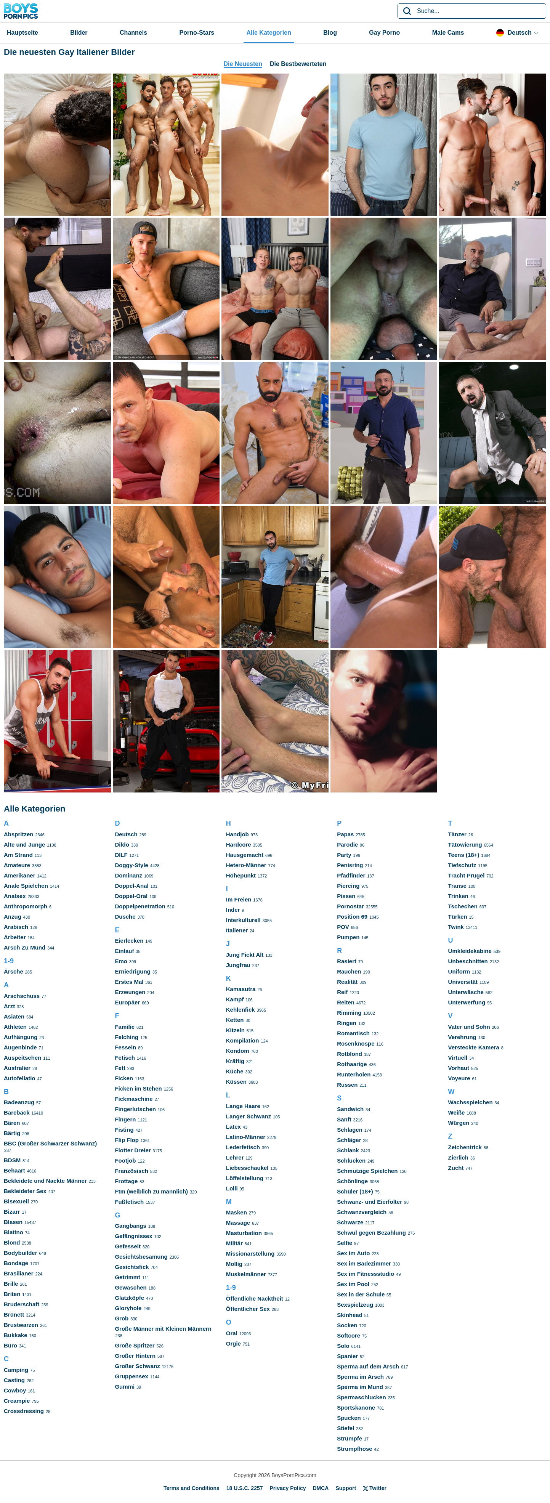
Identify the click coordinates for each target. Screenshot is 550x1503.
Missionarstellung (250, 1253)
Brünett (14, 1314)
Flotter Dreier (133, 1150)
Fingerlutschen (135, 1109)
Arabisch (16, 927)
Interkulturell (243, 920)
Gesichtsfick (132, 1267)
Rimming (349, 1012)
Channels (133, 32)
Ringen (346, 1023)
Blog (330, 32)
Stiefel (345, 1428)
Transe (457, 885)
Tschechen (463, 906)
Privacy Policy (288, 1488)
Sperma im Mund (360, 1387)
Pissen (346, 896)
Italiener (237, 930)
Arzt (9, 1006)
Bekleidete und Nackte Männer (45, 1180)
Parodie (347, 844)
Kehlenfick (240, 1009)
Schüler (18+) (355, 1191)
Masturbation (244, 1233)
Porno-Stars (197, 32)
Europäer (127, 1002)
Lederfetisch (243, 1147)
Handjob (237, 834)
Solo (343, 1346)
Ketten (235, 1020)
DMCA (321, 1488)
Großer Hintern (135, 1355)
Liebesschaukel (247, 1168)
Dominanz (128, 875)
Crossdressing (24, 1411)
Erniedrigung (132, 971)
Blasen (13, 1222)
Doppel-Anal (131, 885)
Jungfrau (238, 965)
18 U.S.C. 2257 (244, 1488)
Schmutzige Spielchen (367, 1171)
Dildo (122, 844)
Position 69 (352, 916)
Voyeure (459, 1078)
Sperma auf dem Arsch (368, 1366)
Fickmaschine (133, 1099)
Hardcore (238, 844)
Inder (233, 909)
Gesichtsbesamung (141, 1256)
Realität (347, 981)
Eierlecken (129, 940)
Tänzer (457, 834)
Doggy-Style (131, 865)
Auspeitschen (22, 1057)
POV (343, 927)
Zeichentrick (465, 1147)
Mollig (234, 1264)
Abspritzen (19, 834)
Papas (345, 834)
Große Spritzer (134, 1345)
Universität (463, 981)
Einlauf (124, 951)
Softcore (348, 1335)
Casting (14, 1380)
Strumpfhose (354, 1448)
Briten (12, 1294)
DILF (121, 855)
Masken (236, 1212)
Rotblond (349, 1054)
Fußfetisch (129, 1201)
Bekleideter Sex (25, 1191)
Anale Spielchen (26, 885)
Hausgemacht (244, 855)
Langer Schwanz (248, 1116)
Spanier (347, 1356)
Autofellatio (19, 1078)
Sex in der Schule (361, 1294)
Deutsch (126, 834)
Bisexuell (16, 1201)
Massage (238, 1222)
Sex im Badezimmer (364, 1263)
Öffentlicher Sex (248, 1309)
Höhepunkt (241, 875)
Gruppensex (131, 1376)
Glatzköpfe (129, 1297)
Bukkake (15, 1335)
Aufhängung (20, 1037)
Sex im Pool (353, 1284)
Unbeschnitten (468, 961)
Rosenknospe (355, 1043)
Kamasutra (241, 989)
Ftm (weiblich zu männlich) (151, 1191)
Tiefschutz (462, 865)
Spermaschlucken (361, 1397)
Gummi (125, 1386)
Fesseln (125, 1047)
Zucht (456, 1168)
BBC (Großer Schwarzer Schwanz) (50, 1143)
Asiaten (14, 1016)
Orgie (233, 1343)
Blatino (13, 1232)
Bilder (78, 32)
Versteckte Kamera (473, 1047)
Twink (456, 927)
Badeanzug (19, 1102)
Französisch (131, 1171)
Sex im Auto (353, 1253)
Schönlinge (352, 1181)
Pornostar (350, 906)
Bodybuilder (20, 1253)
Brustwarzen (21, 1325)
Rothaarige (352, 1064)
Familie (125, 1026)
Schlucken (351, 1160)
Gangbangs (130, 1225)
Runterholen (353, 1074)
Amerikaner (19, 875)
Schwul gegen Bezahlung (371, 1232)
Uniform (459, 971)
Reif (342, 992)
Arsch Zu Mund (24, 947)
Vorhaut (459, 1068)
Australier (17, 1068)
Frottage (126, 1181)
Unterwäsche (466, 992)
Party (344, 855)
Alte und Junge (24, 844)
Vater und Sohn (469, 1026)
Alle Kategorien (269, 32)
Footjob (125, 1160)
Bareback (17, 1112)
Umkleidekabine (470, 951)
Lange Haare (243, 1106)
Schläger (349, 1140)
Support (345, 1488)
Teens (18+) (463, 855)
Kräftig (235, 1061)
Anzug (12, 916)
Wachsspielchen (470, 1102)
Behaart (14, 1170)
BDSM (12, 1160)
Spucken (349, 1418)
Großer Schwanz (137, 1366)
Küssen (236, 1081)
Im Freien (239, 899)
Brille (11, 1283)
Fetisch (125, 1057)
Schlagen (349, 1129)
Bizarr (12, 1211)
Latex (233, 1126)
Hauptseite (22, 32)
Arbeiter (15, 937)
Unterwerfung (467, 1002)
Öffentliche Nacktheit (254, 1298)
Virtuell (458, 1057)
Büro (10, 1345)
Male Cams (448, 32)
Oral (231, 1333)
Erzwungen (130, 992)
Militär (234, 1243)
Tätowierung (465, 844)
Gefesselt (128, 1246)
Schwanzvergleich (361, 1212)
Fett (120, 1068)
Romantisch (353, 1033)
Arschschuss (22, 996)
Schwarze (350, 1222)
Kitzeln (235, 1030)
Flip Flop (126, 1140)
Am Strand (18, 855)
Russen (347, 1084)
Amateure (17, 865)
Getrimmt (127, 1277)
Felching (126, 1037)
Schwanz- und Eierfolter (369, 1201)
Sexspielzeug (355, 1304)
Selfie (344, 1243)
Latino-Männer (245, 1137)
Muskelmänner (246, 1274)
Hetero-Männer (246, 865)
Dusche (125, 916)
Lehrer (235, 1157)
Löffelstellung (244, 1178)
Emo (121, 961)
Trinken (458, 896)
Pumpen (348, 937)
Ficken (124, 1078)
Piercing (348, 885)
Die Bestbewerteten (298, 64)
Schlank (348, 1150)
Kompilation (242, 1040)
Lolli (232, 1188)
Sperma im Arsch (360, 1376)
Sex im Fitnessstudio (365, 1273)
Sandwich (350, 1109)
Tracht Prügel (466, 875)
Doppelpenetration (140, 906)
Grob (121, 1318)
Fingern (125, 1119)
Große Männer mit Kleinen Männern (163, 1328)
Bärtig (12, 1133)
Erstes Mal (129, 981)
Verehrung (462, 1037)
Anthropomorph (25, 906)
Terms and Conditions (192, 1488)
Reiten (345, 1002)
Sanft (344, 1119)
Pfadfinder (351, 875)
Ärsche (13, 971)
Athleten (15, 1026)
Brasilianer (19, 1273)
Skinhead (349, 1315)
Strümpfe (349, 1438)
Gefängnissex (133, 1236)
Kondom (237, 1050)
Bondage (16, 1263)
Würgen (459, 1123)
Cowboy (15, 1390)
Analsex (15, 896)
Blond (12, 1242)
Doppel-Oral (131, 896)
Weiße (456, 1112)
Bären (12, 1123)
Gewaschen (130, 1287)
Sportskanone (356, 1407)
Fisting (124, 1129)
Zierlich (458, 1157)
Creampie (17, 1400)
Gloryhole (128, 1308)
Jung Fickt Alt (245, 954)
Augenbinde (20, 1047)
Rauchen (349, 971)
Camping (16, 1370)
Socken (347, 1325)
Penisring (350, 865)
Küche (235, 1071)
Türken (457, 916)
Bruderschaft (21, 1304)
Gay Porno (384, 32)
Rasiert (346, 961)
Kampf (235, 999)
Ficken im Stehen (138, 1088)
